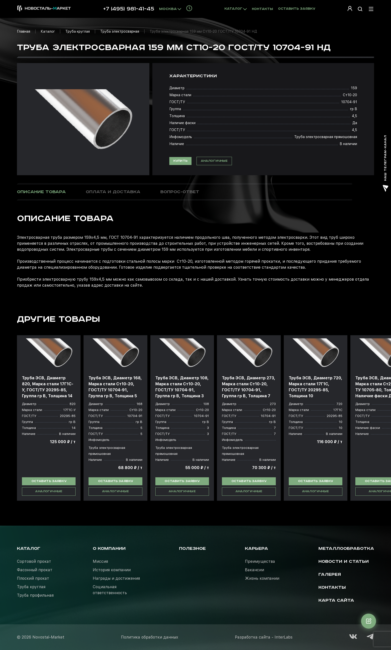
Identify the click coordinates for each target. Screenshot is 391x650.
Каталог (48, 31)
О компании (109, 548)
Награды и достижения (116, 578)
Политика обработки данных (149, 637)
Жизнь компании (262, 578)
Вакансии (254, 570)
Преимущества (260, 561)
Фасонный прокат (34, 570)
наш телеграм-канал (386, 163)
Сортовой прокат (34, 561)
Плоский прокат (33, 578)
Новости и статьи (343, 561)
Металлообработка (346, 548)
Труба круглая (77, 31)
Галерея (329, 574)
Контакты (262, 9)
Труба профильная (35, 595)
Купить (180, 161)
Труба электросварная (119, 31)
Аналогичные (214, 161)
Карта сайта (336, 600)
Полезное (192, 548)
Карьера (256, 548)
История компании (112, 570)
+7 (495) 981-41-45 (128, 9)
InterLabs (284, 637)
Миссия (100, 561)
